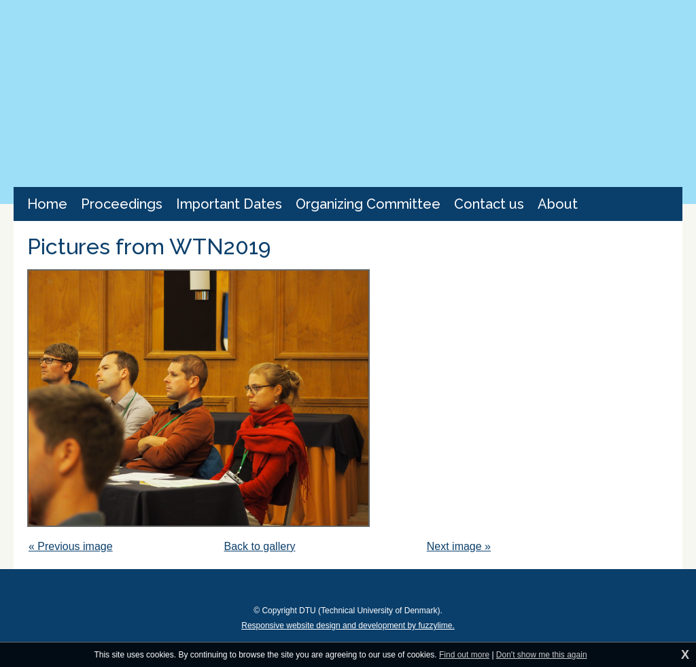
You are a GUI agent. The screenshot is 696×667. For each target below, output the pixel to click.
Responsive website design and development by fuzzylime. (348, 625)
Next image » (459, 546)
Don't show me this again (541, 655)
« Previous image (71, 546)
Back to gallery (260, 546)
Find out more (464, 655)
